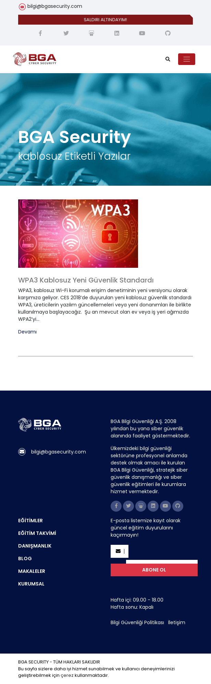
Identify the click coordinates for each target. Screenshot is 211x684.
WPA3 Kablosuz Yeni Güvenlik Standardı (86, 280)
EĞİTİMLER (30, 520)
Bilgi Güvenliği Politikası (137, 622)
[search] (168, 59)
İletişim (176, 622)
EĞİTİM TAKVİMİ (37, 533)
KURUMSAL (31, 583)
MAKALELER (31, 571)
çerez (67, 675)
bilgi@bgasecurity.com (54, 6)
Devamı (27, 332)
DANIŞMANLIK (34, 545)
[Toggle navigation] (186, 59)
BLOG (25, 558)
